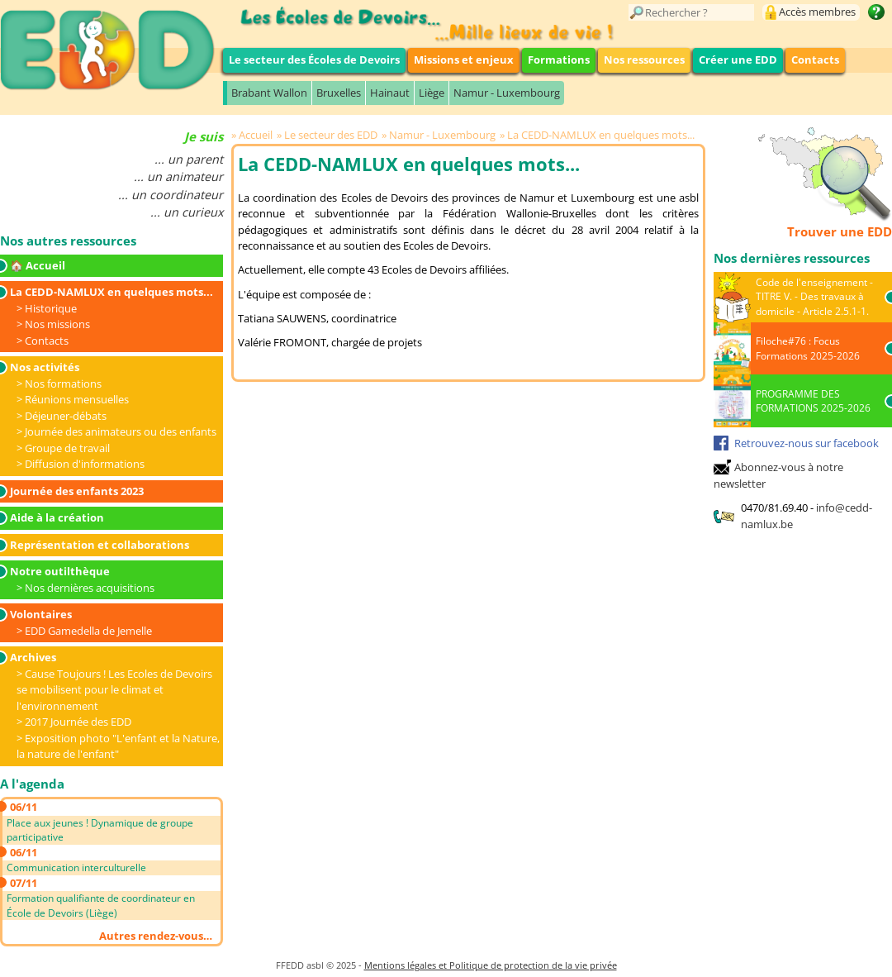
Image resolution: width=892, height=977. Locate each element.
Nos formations (63, 383)
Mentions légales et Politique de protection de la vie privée (490, 965)
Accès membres (817, 11)
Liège (431, 92)
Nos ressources (644, 59)
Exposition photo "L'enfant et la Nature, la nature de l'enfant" (118, 746)
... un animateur (178, 176)
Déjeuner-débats (66, 415)
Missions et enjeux (464, 59)
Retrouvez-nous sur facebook (806, 443)
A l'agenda (32, 783)
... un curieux (186, 212)
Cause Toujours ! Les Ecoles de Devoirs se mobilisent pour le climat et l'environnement (114, 689)
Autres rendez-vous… (155, 935)
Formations (559, 59)
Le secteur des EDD (330, 134)
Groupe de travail (67, 448)
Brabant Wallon (269, 92)
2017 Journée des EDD (78, 721)
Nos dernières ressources (792, 258)
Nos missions (57, 324)
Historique (51, 308)
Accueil (256, 134)
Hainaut (390, 92)
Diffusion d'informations (85, 463)
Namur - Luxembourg (506, 92)
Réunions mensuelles (77, 399)
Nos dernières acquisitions (89, 587)
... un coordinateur (170, 195)
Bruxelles (338, 92)
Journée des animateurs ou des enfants (120, 431)
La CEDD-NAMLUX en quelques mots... (601, 134)
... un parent (188, 159)
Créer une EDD (738, 59)
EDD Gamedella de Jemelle (88, 630)
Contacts (815, 59)
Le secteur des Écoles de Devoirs (314, 59)
